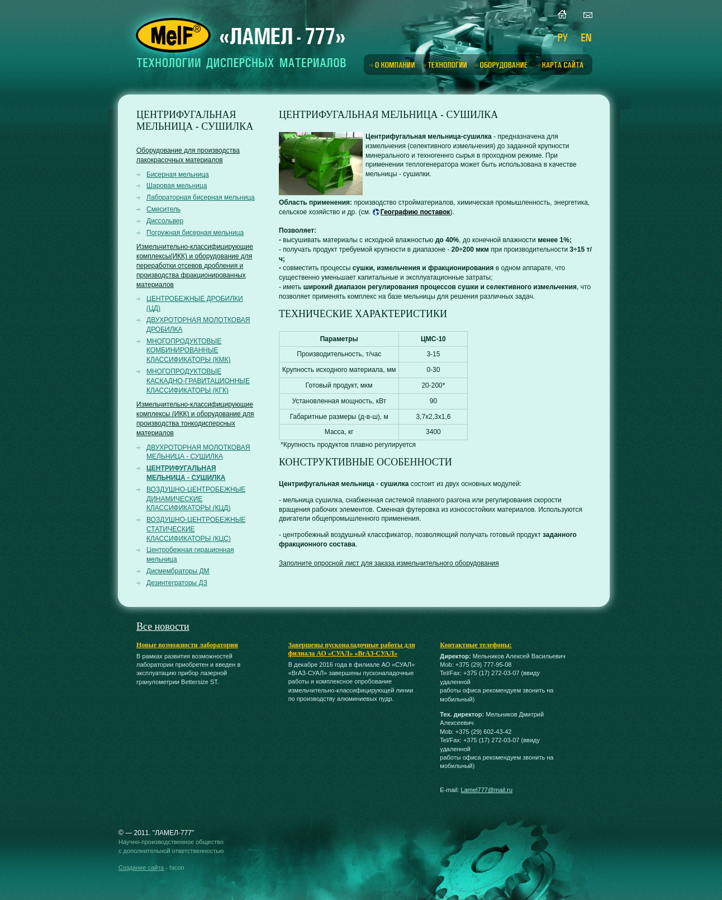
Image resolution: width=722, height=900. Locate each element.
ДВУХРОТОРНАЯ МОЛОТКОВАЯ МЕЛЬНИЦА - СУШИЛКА (198, 452)
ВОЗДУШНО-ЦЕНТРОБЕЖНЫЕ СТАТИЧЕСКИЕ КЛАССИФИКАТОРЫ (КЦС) (195, 529)
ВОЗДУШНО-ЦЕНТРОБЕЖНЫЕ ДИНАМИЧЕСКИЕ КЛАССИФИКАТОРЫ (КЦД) (195, 499)
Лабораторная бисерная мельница (200, 197)
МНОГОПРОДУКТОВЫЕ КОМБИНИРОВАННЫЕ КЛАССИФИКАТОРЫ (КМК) (188, 350)
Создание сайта (141, 867)
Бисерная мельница (177, 174)
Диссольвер (164, 221)
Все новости (162, 626)
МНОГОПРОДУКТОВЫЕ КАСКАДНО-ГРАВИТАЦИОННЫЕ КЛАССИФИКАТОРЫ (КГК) (198, 380)
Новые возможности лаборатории (187, 645)
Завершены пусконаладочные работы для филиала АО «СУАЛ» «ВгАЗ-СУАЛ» (351, 649)
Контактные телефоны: (475, 645)
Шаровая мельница (176, 186)
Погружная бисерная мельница (195, 233)
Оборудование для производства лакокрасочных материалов (188, 155)
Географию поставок (415, 212)
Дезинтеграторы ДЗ (176, 583)
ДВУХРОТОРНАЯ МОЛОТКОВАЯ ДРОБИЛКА (198, 324)
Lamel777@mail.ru (487, 789)
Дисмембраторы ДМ (178, 571)
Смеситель (163, 209)
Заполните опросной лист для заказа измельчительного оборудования (389, 563)
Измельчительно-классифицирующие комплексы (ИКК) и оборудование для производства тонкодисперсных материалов (195, 418)
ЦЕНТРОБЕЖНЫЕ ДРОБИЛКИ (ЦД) (194, 303)
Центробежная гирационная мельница (190, 554)
